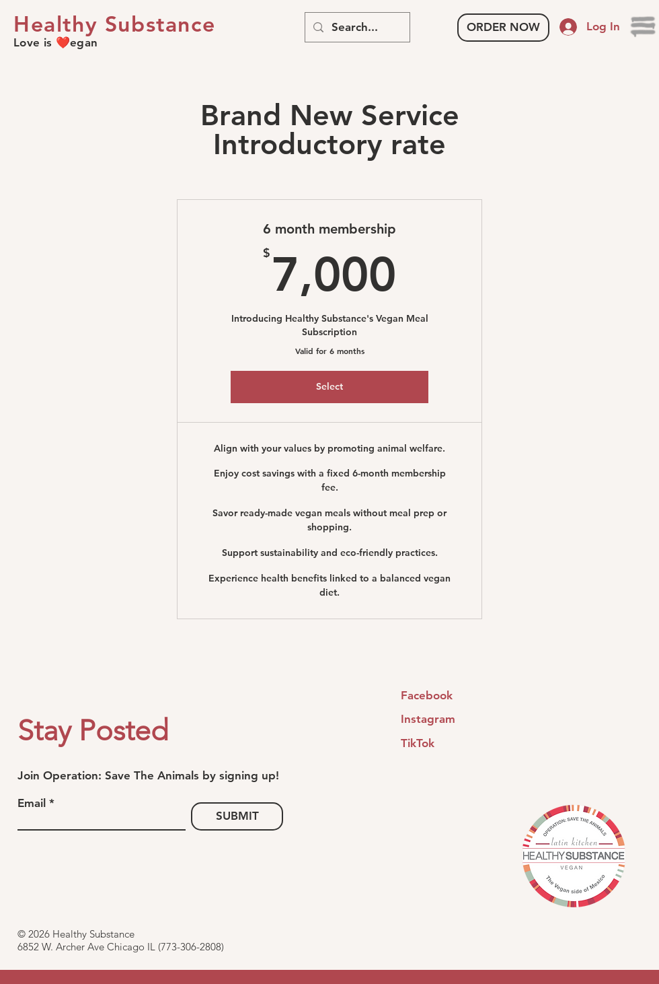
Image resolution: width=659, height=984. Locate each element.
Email (31, 803)
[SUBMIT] (237, 816)
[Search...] (356, 27)
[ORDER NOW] (503, 27)
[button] (644, 26)
